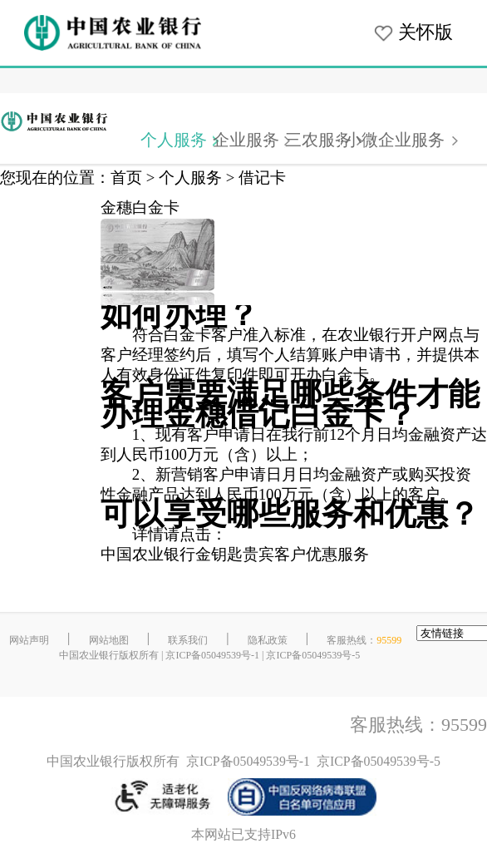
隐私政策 (268, 640)
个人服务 (173, 140)
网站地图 (109, 640)
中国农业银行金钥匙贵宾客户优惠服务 (235, 554)
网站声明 (29, 640)
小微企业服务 (395, 140)
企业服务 (246, 140)
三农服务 (318, 140)
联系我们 (188, 640)
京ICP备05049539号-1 (212, 655)
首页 (126, 177)
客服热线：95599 (418, 724)
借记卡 (262, 177)
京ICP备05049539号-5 (313, 655)
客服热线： (364, 640)
